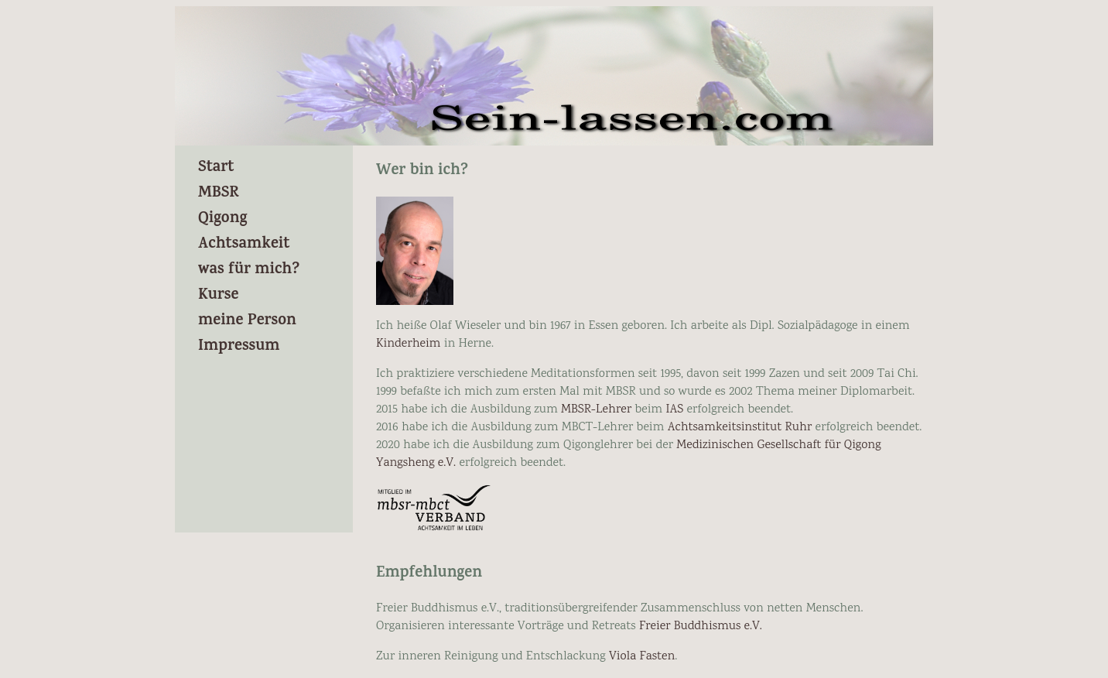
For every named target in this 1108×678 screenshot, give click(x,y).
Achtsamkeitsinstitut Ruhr (740, 428)
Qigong (222, 219)
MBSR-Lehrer (596, 410)
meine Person (247, 321)
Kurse (218, 296)
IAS (674, 410)
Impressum (239, 347)
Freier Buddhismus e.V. (700, 626)
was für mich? (248, 270)
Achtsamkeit (243, 245)
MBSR (218, 194)
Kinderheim (410, 344)
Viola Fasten (642, 657)
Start (216, 168)
